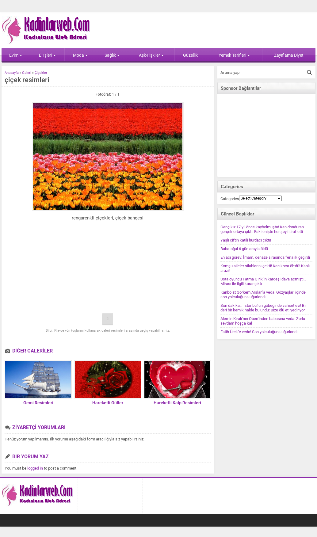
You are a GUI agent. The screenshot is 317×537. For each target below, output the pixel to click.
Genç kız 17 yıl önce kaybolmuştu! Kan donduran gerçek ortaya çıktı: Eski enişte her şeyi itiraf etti (262, 229)
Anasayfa (12, 73)
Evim (15, 55)
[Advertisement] (108, 268)
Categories (229, 198)
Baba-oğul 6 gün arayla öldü (244, 248)
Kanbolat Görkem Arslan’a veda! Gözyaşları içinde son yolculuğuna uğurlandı (263, 294)
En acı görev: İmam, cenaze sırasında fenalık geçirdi (265, 257)
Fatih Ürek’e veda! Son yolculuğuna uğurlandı (258, 331)
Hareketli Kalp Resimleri (177, 402)
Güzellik (190, 55)
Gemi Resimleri (38, 402)
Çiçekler (41, 73)
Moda (80, 55)
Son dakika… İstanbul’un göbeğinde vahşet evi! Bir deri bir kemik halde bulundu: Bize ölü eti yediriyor (263, 307)
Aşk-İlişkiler (151, 55)
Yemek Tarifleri (234, 55)
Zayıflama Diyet (289, 55)
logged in (35, 468)
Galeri (26, 73)
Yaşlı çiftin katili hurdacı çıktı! (245, 240)
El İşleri (47, 55)
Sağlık (112, 55)
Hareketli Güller (107, 402)
